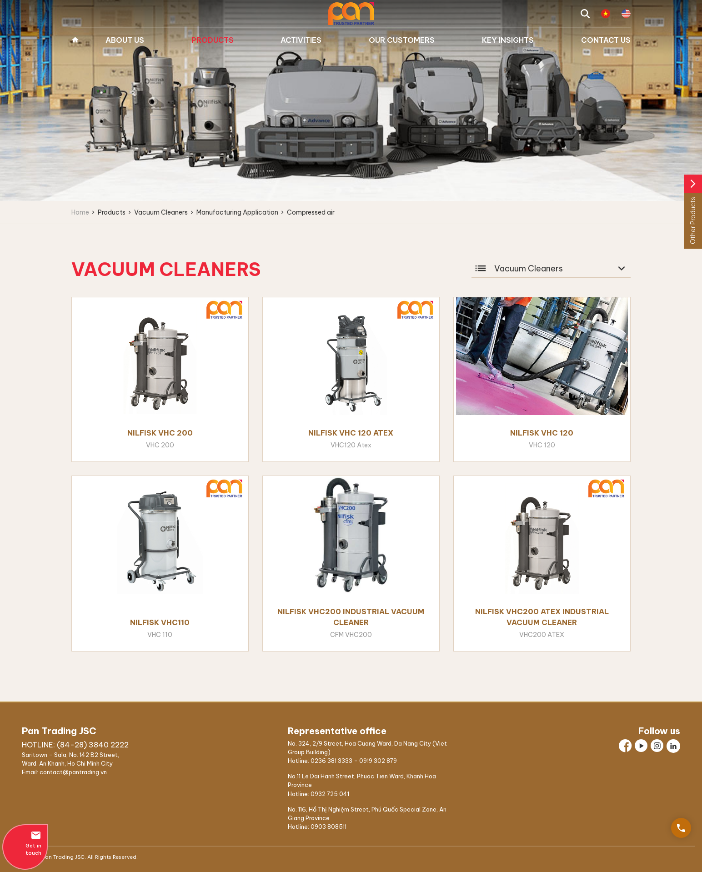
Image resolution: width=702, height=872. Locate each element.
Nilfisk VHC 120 (541, 432)
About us (124, 40)
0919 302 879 (378, 760)
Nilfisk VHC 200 (160, 432)
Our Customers (402, 40)
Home (75, 40)
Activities (301, 40)
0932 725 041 (330, 793)
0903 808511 (328, 826)
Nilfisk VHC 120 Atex (350, 432)
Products (212, 40)
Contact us (606, 40)
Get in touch (25, 843)
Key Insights (508, 40)
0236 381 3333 (331, 760)
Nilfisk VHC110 (160, 622)
